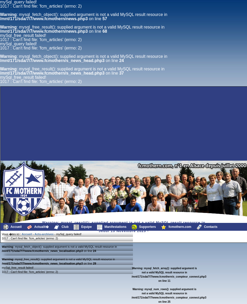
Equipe (83, 227)
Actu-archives (44, 234)
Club (61, 227)
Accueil (12, 227)
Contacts (207, 227)
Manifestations (111, 227)
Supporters (144, 227)
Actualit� (38, 227)
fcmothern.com (176, 227)
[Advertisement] (36, 148)
